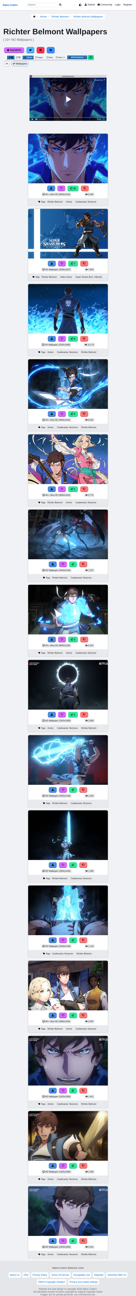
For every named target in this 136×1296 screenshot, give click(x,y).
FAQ (26, 1275)
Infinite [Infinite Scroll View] (28, 57)
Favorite (14, 50)
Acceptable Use (82, 1275)
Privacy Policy (40, 1275)
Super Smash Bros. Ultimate (88, 277)
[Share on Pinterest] (41, 50)
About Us (14, 1275)
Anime (43, 16)
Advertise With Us (117, 1275)
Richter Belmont (60, 16)
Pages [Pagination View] (39, 57)
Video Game (66, 277)
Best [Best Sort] (50, 57)
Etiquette (98, 1275)
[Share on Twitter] (30, 50)
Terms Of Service (60, 1275)
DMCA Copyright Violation (51, 1282)
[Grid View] (10, 57)
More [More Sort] (60, 57)
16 (73, 188)
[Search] (60, 4)
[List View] (18, 57)
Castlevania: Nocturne (86, 202)
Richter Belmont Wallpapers (88, 16)
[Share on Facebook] (51, 50)
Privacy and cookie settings (83, 1282)
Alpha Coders (10, 5)
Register (127, 4)
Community (104, 4)
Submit (90, 4)
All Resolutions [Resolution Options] (77, 57)
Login (118, 4)
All (7, 63)
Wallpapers (20, 63)
